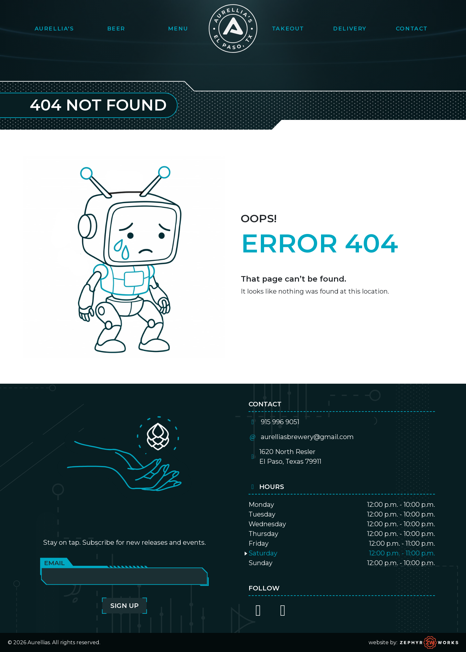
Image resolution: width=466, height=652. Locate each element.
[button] (54, 29)
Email (54, 563)
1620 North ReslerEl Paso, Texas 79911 (290, 456)
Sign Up (124, 606)
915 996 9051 (280, 422)
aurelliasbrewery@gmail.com (307, 437)
